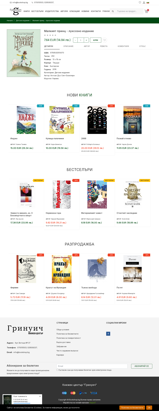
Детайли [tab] (48, 46)
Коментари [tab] (100, 46)
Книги (27, 11)
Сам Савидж (20, 293)
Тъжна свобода (89, 287)
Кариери (60, 355)
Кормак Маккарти (128, 293)
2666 (83, 138)
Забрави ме (61, 346)
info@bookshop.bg (19, 2)
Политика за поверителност (69, 338)
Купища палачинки (55, 138)
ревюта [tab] (87, 46)
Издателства (52, 11)
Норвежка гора (53, 213)
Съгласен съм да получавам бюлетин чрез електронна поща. (84, 370)
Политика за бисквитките (67, 334)
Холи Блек (125, 219)
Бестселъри (37, 11)
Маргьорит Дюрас (93, 219)
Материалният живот (91, 213)
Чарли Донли (127, 144)
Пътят (120, 287)
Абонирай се (142, 366)
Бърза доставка (63, 342)
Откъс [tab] (114, 46)
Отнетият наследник (127, 213)
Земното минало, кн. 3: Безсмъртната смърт (21, 214)
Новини (85, 11)
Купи (95, 40)
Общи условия (63, 330)
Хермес (55, 78)
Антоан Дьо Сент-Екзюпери (62, 75)
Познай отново (124, 138)
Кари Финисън (56, 144)
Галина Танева (21, 144)
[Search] (129, 11)
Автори (64, 11)
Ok (149, 408)
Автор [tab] (76, 46)
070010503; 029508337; (44, 2)
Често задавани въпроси (67, 351)
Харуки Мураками (57, 219)
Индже (13, 138)
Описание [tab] (63, 46)
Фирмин (14, 287)
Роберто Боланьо (93, 144)
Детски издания (62, 72)
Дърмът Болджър (57, 293)
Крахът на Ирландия (56, 287)
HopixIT (92, 403)
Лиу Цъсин (19, 219)
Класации (75, 11)
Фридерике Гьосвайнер (95, 293)
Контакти (96, 11)
